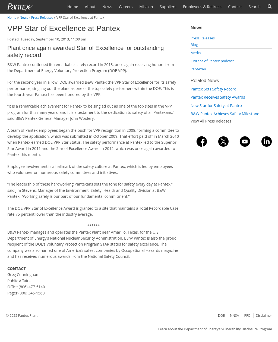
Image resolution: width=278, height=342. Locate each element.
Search (255, 6)
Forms (269, 6)
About (90, 6)
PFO (247, 315)
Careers (125, 6)
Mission (146, 6)
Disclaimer (264, 315)
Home (72, 6)
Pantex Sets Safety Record (213, 89)
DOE (221, 315)
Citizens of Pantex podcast (212, 60)
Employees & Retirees (202, 6)
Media (196, 52)
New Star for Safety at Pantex (216, 105)
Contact (235, 6)
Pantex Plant (28, 315)
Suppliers (168, 6)
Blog (194, 44)
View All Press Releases (211, 121)
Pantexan (198, 69)
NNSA (234, 315)
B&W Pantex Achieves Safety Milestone (225, 113)
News (107, 6)
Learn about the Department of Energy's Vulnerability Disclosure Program (215, 329)
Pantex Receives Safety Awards (218, 97)
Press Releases (42, 17)
